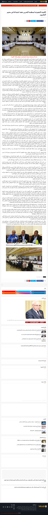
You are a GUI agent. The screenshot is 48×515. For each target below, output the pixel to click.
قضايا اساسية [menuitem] (15, 1)
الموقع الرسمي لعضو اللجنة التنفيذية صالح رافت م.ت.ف (9, 513)
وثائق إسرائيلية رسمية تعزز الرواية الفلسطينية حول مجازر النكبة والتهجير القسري (29, 444)
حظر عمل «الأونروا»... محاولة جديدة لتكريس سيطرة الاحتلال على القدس (30, 421)
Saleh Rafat (44, 400)
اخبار (40, 9)
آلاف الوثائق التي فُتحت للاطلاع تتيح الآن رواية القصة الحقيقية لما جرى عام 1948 (29, 440)
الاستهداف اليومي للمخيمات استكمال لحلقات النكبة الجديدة (32, 426)
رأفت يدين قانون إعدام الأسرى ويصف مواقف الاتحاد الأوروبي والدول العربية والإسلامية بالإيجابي (32, 400)
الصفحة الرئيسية (43, 9)
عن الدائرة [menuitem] (9, 1)
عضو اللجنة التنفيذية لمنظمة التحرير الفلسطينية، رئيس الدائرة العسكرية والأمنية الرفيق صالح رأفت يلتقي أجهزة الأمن (25, 480)
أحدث (45, 284)
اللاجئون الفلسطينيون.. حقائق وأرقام (35, 430)
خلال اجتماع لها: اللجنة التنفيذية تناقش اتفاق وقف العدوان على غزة (31, 334)
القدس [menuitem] (21, 1)
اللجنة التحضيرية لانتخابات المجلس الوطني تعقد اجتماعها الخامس (31, 338)
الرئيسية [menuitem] (35, 1)
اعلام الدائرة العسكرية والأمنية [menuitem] (28, 1)
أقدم (2, 284)
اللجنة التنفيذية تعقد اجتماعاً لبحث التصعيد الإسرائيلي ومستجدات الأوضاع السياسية (29, 330)
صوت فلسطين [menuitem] (4, 1)
